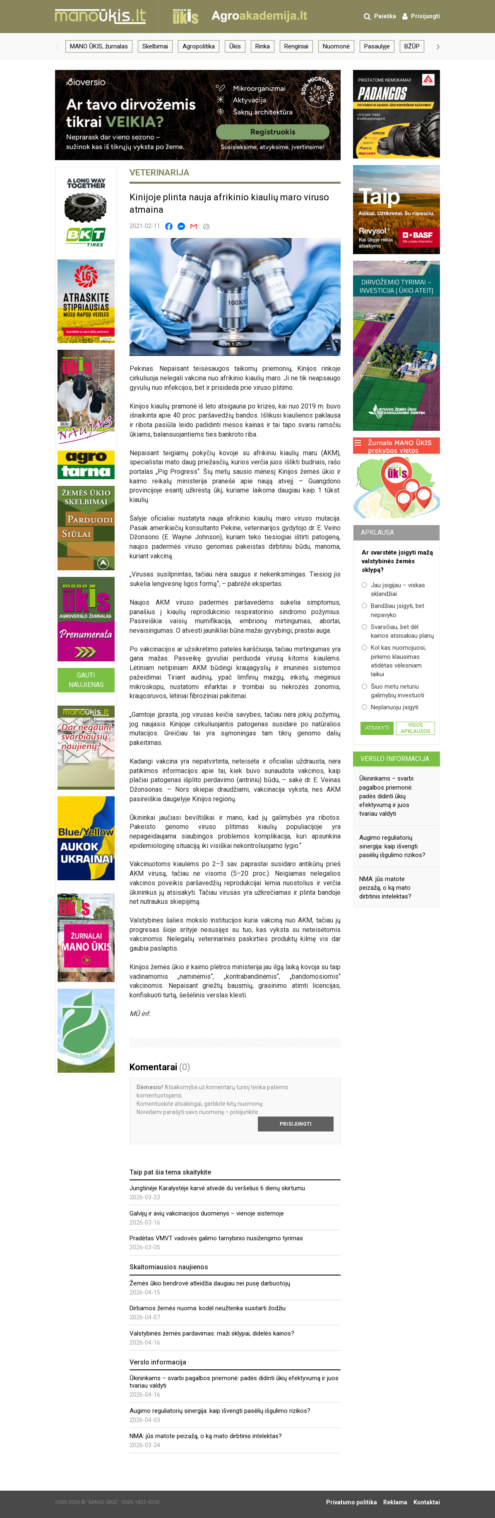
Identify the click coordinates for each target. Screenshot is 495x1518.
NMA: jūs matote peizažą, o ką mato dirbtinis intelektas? (206, 1436)
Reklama (395, 1502)
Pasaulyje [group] (377, 46)
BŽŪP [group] (412, 46)
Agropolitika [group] (199, 46)
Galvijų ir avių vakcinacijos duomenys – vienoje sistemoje (207, 1213)
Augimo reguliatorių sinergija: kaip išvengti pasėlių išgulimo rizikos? (220, 1411)
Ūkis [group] (235, 46)
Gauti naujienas (86, 680)
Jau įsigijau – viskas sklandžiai (393, 589)
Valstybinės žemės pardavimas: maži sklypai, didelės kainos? (212, 1333)
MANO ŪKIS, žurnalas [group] (99, 46)
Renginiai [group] (296, 46)
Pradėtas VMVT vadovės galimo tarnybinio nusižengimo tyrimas (216, 1238)
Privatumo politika (351, 1502)
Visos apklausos (415, 728)
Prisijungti (296, 1124)
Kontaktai (426, 1502)
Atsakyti (377, 728)
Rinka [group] (262, 46)
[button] (56, 46)
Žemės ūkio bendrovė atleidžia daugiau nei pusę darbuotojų (210, 1283)
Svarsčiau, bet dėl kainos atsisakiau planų (398, 631)
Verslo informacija (394, 759)
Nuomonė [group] (336, 46)
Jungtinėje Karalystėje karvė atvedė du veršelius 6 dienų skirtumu (217, 1188)
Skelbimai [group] (155, 46)
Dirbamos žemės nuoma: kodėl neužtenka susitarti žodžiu (208, 1308)
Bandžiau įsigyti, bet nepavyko (393, 610)
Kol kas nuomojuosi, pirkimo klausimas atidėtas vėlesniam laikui (394, 661)
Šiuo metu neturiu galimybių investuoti (393, 691)
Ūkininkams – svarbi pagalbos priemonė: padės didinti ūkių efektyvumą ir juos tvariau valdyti (386, 796)
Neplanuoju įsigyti (390, 707)
